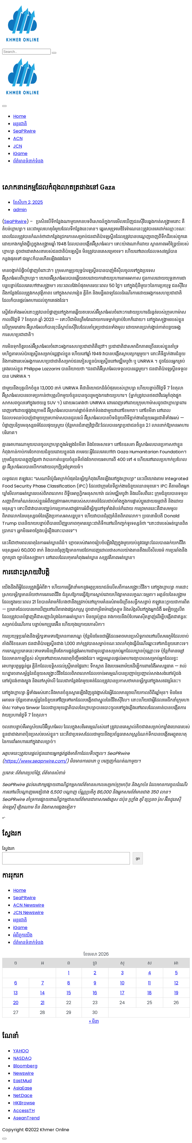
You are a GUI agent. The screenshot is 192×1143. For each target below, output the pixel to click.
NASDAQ (22, 1058)
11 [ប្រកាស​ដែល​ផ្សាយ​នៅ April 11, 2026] (149, 983)
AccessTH (24, 1110)
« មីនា (94, 1021)
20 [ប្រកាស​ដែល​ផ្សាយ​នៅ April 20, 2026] (15, 1002)
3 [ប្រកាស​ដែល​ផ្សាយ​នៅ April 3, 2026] (122, 973)
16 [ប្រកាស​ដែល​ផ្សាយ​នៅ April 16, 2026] (95, 993)
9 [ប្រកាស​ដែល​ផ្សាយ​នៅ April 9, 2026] (95, 983)
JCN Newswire (28, 912)
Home (19, 116)
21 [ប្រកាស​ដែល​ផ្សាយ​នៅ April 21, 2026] (42, 1002)
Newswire (23, 1073)
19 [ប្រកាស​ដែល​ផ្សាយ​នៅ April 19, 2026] (176, 993)
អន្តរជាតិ (20, 124)
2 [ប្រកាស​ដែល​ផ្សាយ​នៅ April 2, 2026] (95, 973)
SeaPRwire (24, 131)
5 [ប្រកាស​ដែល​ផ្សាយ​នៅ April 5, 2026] (176, 973)
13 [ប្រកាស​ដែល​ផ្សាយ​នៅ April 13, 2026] (16, 993)
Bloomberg (25, 1066)
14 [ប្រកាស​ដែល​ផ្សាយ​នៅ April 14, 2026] (42, 993)
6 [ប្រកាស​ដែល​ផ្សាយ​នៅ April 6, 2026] (15, 983)
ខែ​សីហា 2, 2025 (28, 202)
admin (20, 210)
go (138, 858)
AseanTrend (26, 1118)
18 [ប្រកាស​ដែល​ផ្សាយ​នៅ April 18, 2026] (150, 993)
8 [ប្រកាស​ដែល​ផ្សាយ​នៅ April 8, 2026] (68, 983)
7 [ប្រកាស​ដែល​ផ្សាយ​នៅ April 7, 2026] (42, 983)
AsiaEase (22, 1088)
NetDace (22, 1095)
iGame (20, 153)
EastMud (22, 1081)
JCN (17, 146)
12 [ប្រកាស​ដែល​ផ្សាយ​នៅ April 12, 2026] (176, 983)
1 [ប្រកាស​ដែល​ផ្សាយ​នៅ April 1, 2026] (68, 973)
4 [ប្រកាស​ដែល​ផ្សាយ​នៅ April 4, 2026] (149, 973)
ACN (18, 138)
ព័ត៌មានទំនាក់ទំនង (28, 161)
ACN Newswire (28, 905)
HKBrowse (24, 1103)
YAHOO (21, 1051)
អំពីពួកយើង (22, 935)
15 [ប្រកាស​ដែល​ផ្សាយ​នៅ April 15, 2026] (69, 993)
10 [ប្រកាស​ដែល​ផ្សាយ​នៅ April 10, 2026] (122, 983)
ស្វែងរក (8, 848)
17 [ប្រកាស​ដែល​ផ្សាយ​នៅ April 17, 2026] (122, 993)
